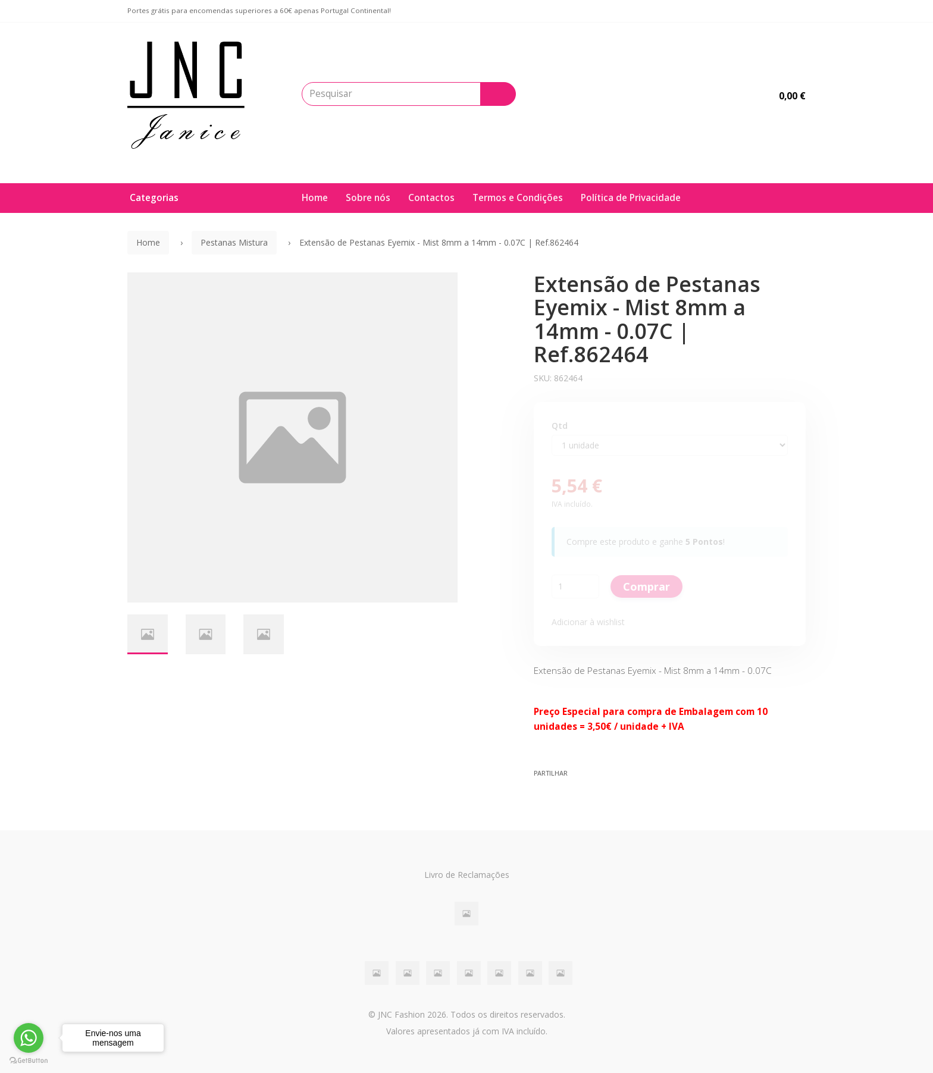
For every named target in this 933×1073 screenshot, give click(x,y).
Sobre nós (368, 198)
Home (315, 198)
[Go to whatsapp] (28, 1038)
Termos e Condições (517, 198)
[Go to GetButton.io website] (29, 1061)
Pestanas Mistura (234, 242)
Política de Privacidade (631, 198)
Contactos (431, 198)
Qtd (560, 425)
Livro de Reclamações (466, 874)
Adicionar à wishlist (588, 622)
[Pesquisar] (498, 94)
